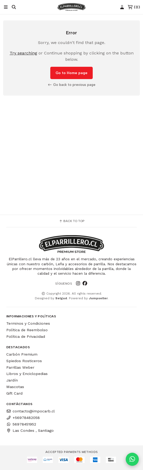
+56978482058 (23, 418)
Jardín (12, 380)
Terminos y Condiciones (28, 323)
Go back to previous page (71, 84)
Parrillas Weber (20, 367)
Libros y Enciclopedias (27, 374)
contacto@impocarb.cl (30, 411)
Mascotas (15, 387)
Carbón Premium (21, 354)
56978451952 (21, 424)
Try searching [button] (23, 53)
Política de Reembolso (27, 330)
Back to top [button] (71, 221)
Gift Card (14, 393)
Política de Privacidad (25, 336)
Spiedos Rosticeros (24, 361)
